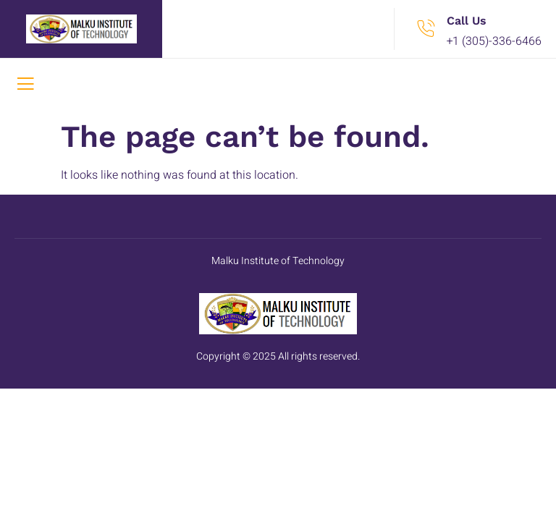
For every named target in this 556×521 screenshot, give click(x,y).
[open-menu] (25, 85)
